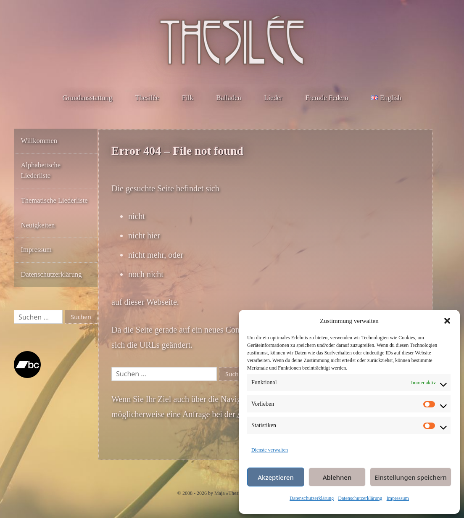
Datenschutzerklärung (312, 498)
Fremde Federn (326, 98)
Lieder (273, 98)
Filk (187, 98)
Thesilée (147, 98)
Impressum (398, 498)
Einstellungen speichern (410, 477)
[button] (447, 321)
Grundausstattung (87, 98)
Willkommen (39, 141)
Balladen (228, 98)
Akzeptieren (276, 477)
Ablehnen (337, 477)
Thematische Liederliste (54, 200)
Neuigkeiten (38, 225)
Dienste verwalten (269, 450)
